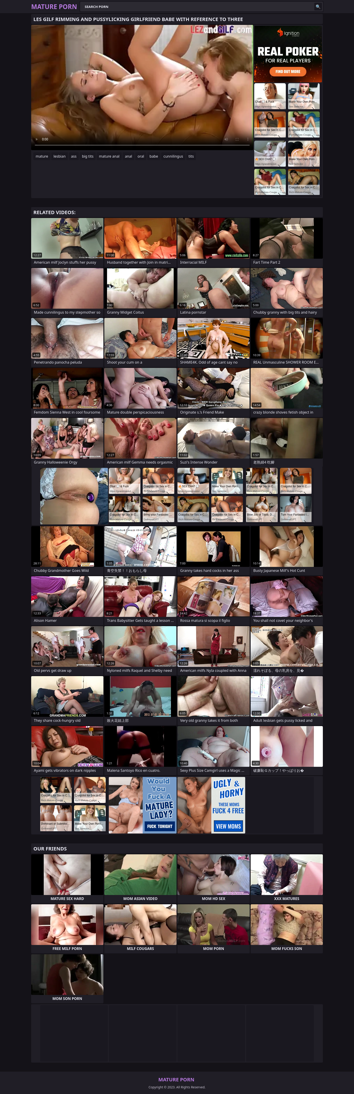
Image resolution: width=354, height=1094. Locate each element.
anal (128, 156)
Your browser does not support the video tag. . (142, 87)
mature (42, 156)
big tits (87, 156)
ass (74, 156)
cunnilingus (173, 156)
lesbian (60, 156)
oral (140, 156)
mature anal (109, 156)
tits (191, 156)
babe (153, 156)
